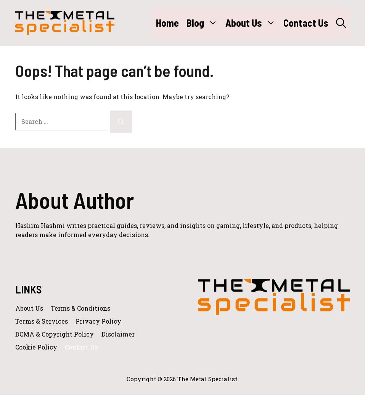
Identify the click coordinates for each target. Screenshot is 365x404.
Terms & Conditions (80, 308)
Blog (204, 23)
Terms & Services (41, 321)
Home (167, 23)
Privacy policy (98, 321)
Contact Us (305, 23)
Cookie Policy (36, 347)
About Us (252, 23)
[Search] (121, 122)
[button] (341, 23)
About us (29, 308)
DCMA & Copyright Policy (54, 334)
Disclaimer (118, 334)
